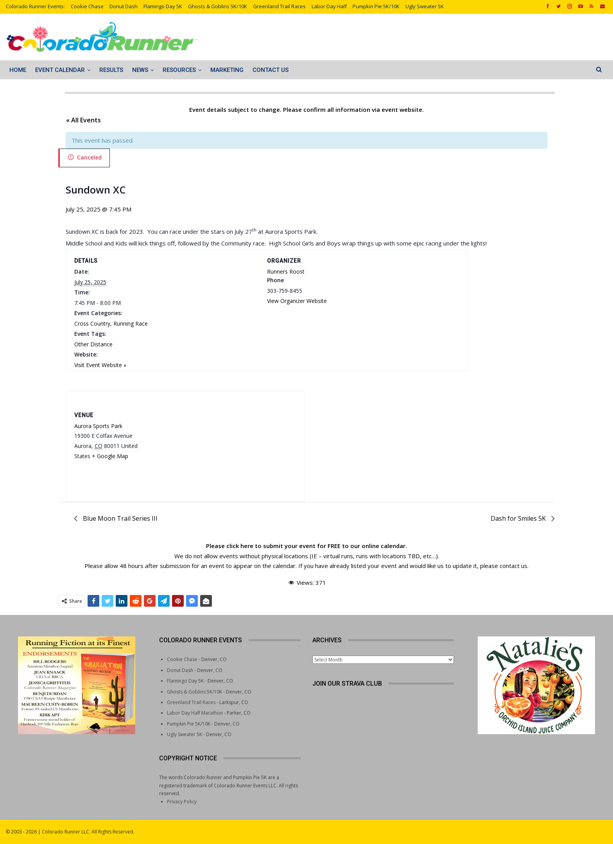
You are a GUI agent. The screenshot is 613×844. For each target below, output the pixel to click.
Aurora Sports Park (98, 426)
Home (17, 69)
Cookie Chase (87, 6)
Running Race (130, 323)
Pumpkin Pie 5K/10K (376, 6)
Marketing (227, 69)
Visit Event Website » (100, 365)
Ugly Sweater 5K (424, 6)
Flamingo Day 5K (162, 6)
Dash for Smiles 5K (519, 518)
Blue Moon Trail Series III (119, 518)
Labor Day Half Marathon (195, 713)
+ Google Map (110, 456)
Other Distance (93, 344)
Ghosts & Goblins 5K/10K (217, 6)
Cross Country (92, 323)
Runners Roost (286, 271)
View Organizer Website (297, 301)
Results (111, 69)
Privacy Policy (182, 801)
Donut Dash (123, 6)
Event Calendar (60, 69)
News (140, 69)
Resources (179, 69)
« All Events (83, 120)
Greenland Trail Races (279, 6)
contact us (513, 566)
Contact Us (271, 69)
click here (239, 546)
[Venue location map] (227, 440)
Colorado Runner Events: (35, 6)
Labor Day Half (329, 6)
